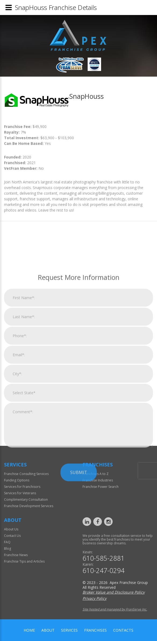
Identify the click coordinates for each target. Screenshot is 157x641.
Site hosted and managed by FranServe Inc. (115, 609)
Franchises (95, 630)
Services (69, 630)
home (29, 630)
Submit (78, 543)
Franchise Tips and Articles (24, 561)
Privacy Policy (94, 598)
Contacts (123, 630)
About (48, 630)
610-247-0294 (103, 570)
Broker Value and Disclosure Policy (114, 592)
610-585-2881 (103, 558)
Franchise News (16, 555)
